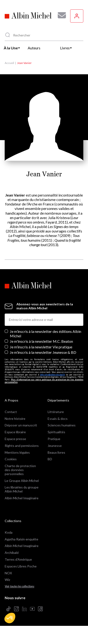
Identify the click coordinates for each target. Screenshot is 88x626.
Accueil (9, 63)
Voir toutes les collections (19, 586)
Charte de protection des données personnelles (20, 470)
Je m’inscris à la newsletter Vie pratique (41, 347)
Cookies (11, 459)
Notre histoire (15, 419)
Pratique (54, 439)
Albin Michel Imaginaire (21, 498)
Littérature (56, 412)
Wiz (7, 580)
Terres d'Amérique (18, 559)
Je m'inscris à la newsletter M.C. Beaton (41, 341)
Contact (11, 412)
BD (50, 459)
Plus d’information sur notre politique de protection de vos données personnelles (44, 380)
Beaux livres (56, 452)
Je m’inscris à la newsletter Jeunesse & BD (43, 352)
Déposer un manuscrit (21, 425)
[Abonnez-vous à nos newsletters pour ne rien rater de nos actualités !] (60, 15)
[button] (9, 618)
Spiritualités (56, 432)
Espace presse (15, 439)
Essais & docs (58, 419)
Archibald (12, 553)
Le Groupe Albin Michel (22, 481)
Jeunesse (55, 446)
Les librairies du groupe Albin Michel (21, 489)
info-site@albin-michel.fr (52, 374)
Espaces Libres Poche (21, 566)
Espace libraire (15, 432)
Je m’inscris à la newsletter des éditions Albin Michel (45, 333)
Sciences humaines (62, 425)
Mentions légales (17, 452)
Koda (8, 532)
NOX (8, 573)
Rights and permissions (22, 446)
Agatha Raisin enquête (21, 539)
